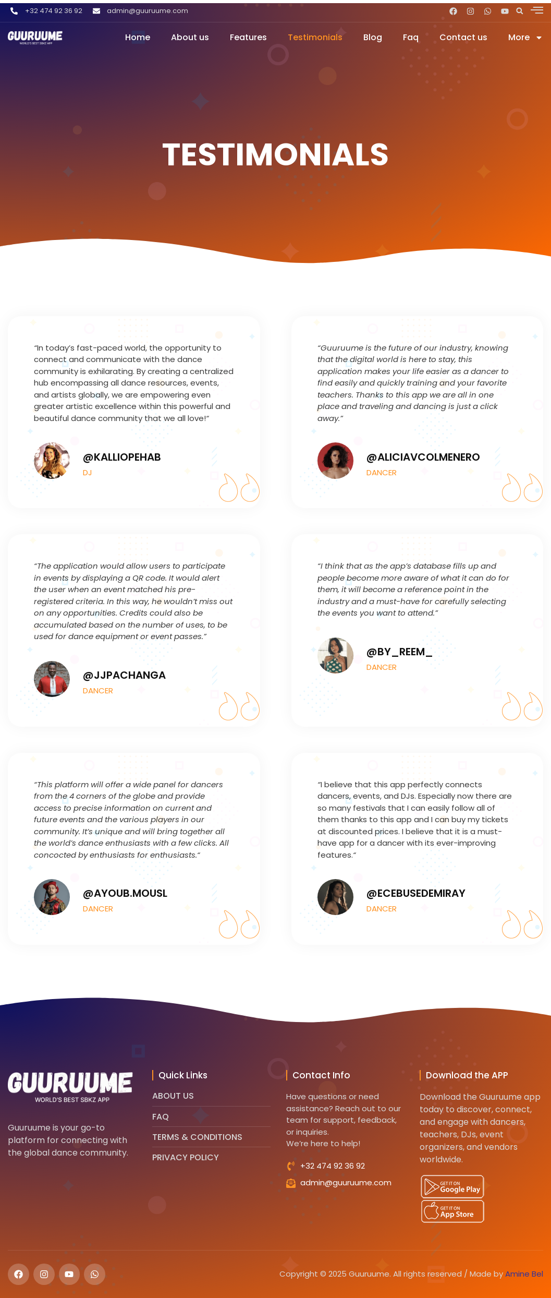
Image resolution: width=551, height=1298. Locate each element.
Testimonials (315, 37)
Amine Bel (524, 1273)
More (525, 37)
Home (137, 37)
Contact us (463, 37)
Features (248, 37)
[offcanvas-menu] (537, 10)
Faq (411, 37)
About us (190, 37)
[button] (519, 11)
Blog (372, 37)
